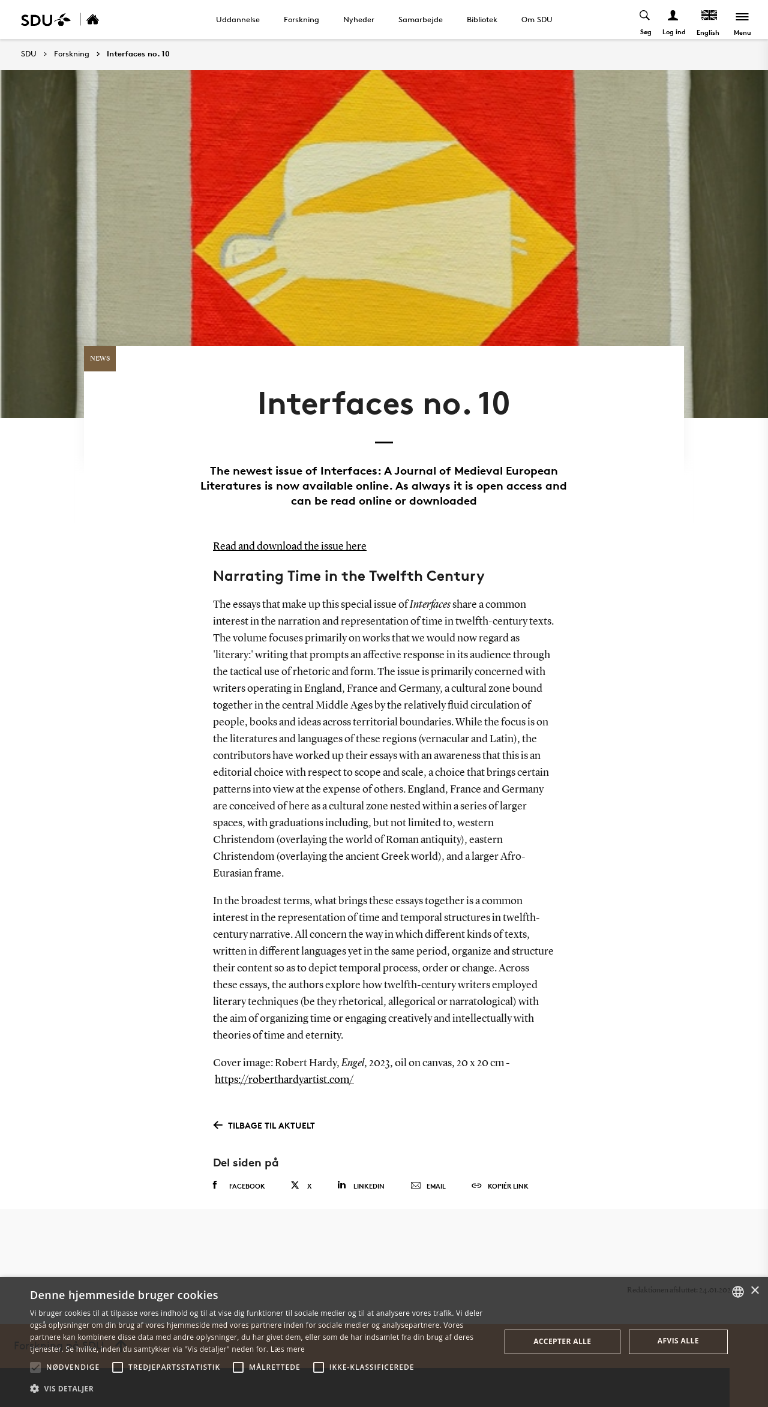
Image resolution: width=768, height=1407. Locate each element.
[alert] (384, 1342)
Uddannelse (238, 19)
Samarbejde (420, 19)
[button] (35, 1367)
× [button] (754, 1290)
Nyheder (358, 19)
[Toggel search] (645, 19)
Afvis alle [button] (678, 1341)
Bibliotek (482, 19)
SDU (29, 54)
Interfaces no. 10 (138, 54)
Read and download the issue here (290, 546)
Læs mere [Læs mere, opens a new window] (288, 1349)
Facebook (239, 1185)
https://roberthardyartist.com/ (284, 1080)
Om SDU (537, 19)
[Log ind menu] (673, 19)
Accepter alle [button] (562, 1341)
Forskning (301, 19)
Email (428, 1186)
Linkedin (361, 1185)
